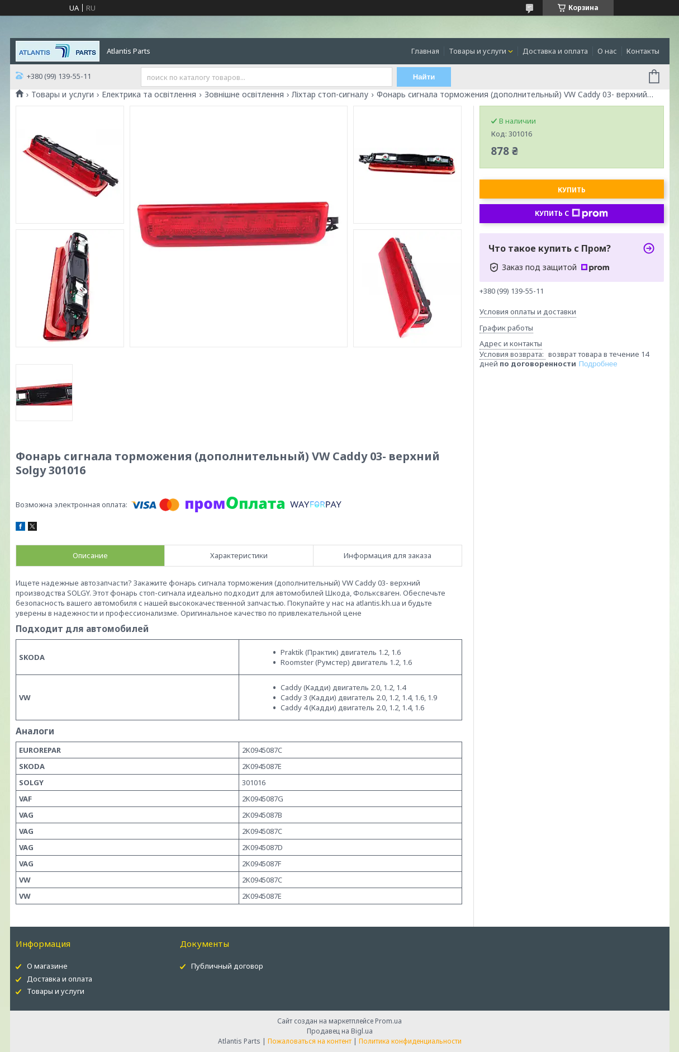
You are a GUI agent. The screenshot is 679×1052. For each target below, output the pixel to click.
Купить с (571, 214)
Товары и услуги (477, 51)
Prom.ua (388, 1021)
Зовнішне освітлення (244, 94)
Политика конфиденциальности (410, 1041)
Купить (572, 190)
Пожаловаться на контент (310, 1041)
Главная (425, 51)
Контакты (642, 51)
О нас (607, 51)
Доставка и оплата (555, 51)
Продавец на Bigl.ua (340, 1031)
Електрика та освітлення (149, 94)
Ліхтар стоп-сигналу (330, 94)
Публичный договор (227, 966)
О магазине (47, 966)
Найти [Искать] (424, 77)
